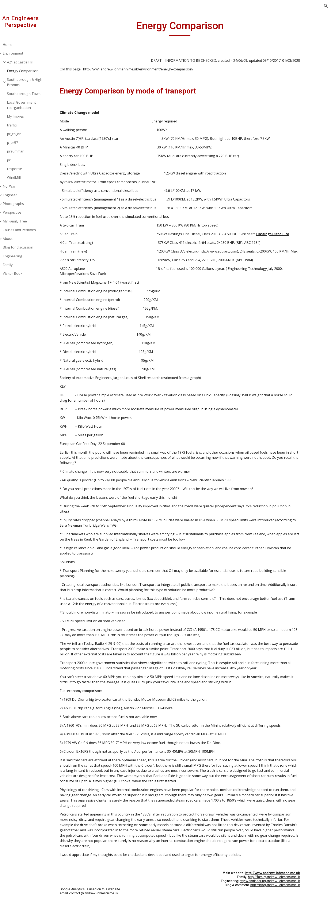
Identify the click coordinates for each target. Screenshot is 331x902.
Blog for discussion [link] (23, 247)
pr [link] (14, 160)
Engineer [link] (15, 195)
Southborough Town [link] (29, 93)
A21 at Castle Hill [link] (26, 62)
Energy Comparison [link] (28, 71)
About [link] (13, 238)
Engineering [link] (18, 256)
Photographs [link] (19, 203)
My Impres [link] (21, 116)
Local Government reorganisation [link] (27, 105)
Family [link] (13, 264)
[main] (192, 28)
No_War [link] (14, 186)
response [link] (20, 168)
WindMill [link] (19, 177)
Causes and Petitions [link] (25, 230)
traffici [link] (18, 125)
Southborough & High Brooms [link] (30, 82)
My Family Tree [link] (20, 221)
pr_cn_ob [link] (20, 134)
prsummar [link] (21, 151)
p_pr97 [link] (18, 142)
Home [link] (13, 44)
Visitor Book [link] (18, 273)
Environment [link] (18, 53)
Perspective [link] (17, 212)
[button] (326, 6)
